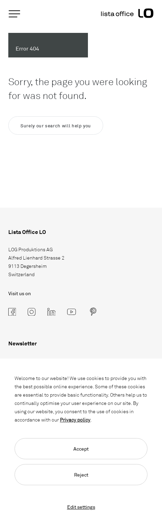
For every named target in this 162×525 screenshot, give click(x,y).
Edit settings (81, 507)
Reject (81, 475)
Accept (81, 449)
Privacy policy (75, 420)
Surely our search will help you (55, 125)
